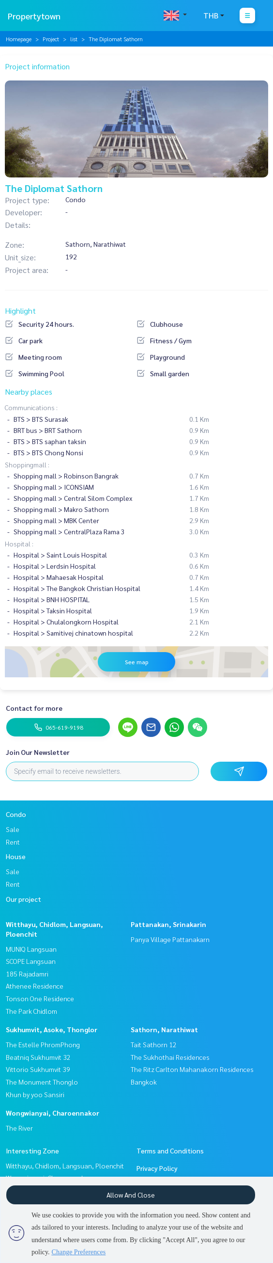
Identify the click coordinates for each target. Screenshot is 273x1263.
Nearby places (28, 391)
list (73, 39)
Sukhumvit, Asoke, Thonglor (51, 1029)
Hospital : (19, 543)
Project (51, 39)
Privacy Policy (157, 1168)
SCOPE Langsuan (31, 961)
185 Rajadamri (27, 973)
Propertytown (34, 15)
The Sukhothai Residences (170, 1057)
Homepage (18, 39)
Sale (12, 829)
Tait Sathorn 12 (154, 1044)
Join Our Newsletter (38, 752)
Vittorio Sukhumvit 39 (38, 1069)
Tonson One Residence (40, 998)
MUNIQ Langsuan (31, 948)
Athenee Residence (34, 985)
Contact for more (34, 707)
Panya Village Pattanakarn (170, 939)
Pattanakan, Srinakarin (168, 924)
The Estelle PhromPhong (43, 1044)
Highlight (20, 310)
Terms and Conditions (170, 1150)
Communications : (31, 407)
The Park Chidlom (31, 1011)
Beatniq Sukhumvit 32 (38, 1057)
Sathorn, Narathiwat (164, 1029)
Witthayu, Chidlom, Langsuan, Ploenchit (65, 1165)
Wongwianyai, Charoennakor (52, 1112)
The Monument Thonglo (42, 1081)
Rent (13, 841)
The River (19, 1127)
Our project (23, 899)
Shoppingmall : (27, 464)
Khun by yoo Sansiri (35, 1094)
